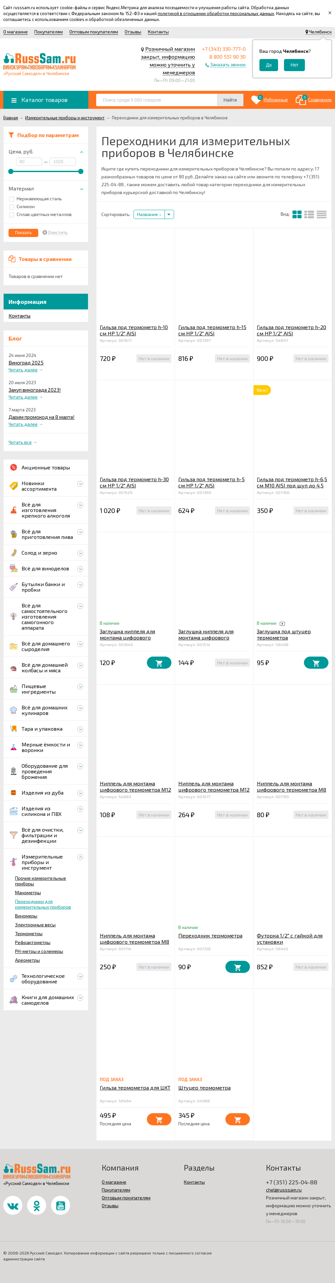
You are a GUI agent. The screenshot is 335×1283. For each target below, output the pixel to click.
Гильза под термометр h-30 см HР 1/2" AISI (134, 482)
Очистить (58, 232)
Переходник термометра (210, 935)
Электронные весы (35, 924)
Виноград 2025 (26, 362)
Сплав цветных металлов (40, 214)
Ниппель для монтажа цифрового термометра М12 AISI (214, 789)
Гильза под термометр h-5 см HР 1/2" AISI (211, 482)
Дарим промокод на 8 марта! (42, 417)
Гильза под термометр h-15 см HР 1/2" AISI (212, 330)
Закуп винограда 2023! (35, 390)
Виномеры (26, 915)
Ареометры (27, 960)
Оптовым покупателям (93, 31)
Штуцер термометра (204, 1087)
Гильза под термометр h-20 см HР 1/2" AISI (291, 330)
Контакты (158, 31)
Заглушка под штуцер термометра (284, 634)
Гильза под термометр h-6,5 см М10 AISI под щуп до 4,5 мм (292, 485)
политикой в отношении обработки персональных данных (216, 13)
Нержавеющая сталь (35, 198)
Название (149, 214)
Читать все (20, 442)
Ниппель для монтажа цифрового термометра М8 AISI (134, 941)
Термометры (29, 933)
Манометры (28, 892)
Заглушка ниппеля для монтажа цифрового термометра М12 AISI (127, 637)
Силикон (22, 206)
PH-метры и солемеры (39, 951)
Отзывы (133, 31)
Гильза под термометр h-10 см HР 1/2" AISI (134, 330)
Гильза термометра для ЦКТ (135, 1087)
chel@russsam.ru (284, 1190)
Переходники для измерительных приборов (43, 904)
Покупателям (48, 31)
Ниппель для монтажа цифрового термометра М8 (291, 786)
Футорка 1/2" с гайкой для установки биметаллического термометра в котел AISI (290, 944)
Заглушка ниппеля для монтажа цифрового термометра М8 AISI (206, 637)
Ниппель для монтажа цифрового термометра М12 (135, 786)
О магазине (15, 31)
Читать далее (23, 369)
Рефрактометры (32, 942)
